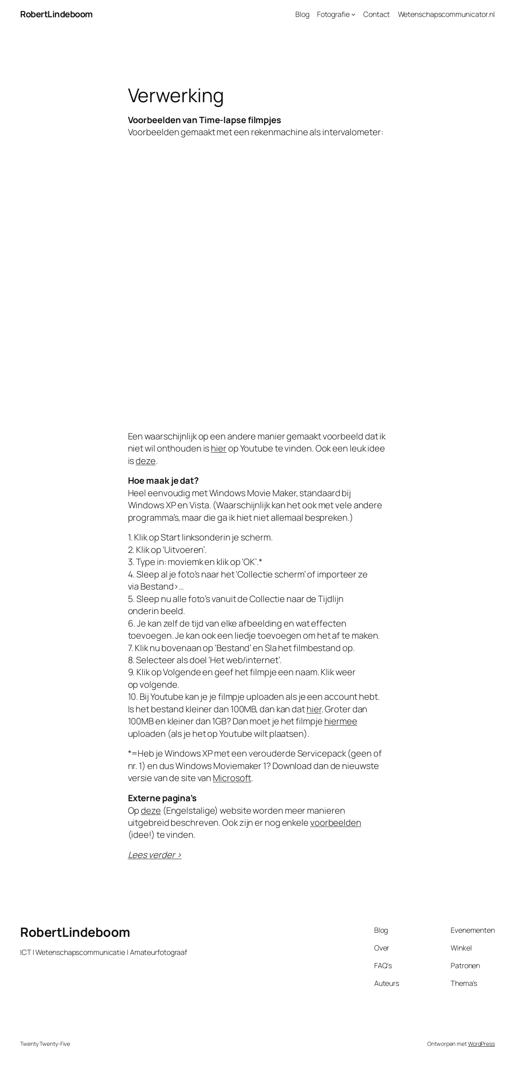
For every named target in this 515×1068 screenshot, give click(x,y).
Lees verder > (155, 855)
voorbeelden (335, 822)
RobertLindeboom (56, 14)
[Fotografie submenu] (353, 14)
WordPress (481, 1043)
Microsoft (232, 778)
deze (146, 461)
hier (219, 448)
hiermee (340, 721)
